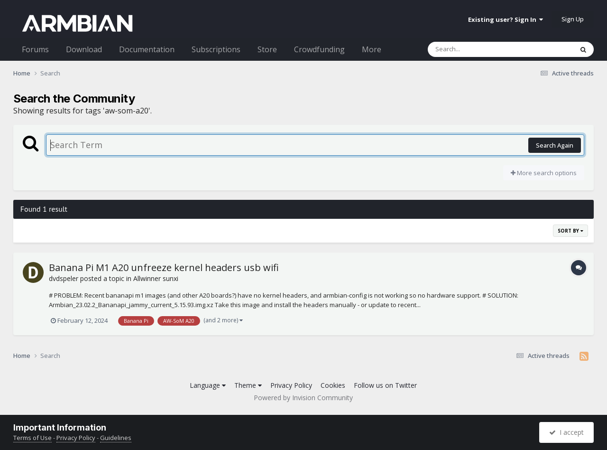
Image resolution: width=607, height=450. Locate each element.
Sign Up (572, 19)
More (371, 49)
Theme (248, 385)
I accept (566, 432)
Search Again (554, 145)
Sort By (570, 230)
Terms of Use (32, 437)
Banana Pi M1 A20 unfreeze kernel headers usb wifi (164, 267)
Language (208, 385)
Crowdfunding (319, 49)
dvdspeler (63, 278)
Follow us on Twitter (385, 385)
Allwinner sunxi (155, 278)
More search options (544, 173)
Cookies (333, 385)
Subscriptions (216, 49)
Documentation (147, 49)
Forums (35, 49)
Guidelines (115, 437)
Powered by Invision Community (303, 397)
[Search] (476, 49)
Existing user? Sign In (505, 19)
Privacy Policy (291, 385)
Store (267, 49)
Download (84, 49)
